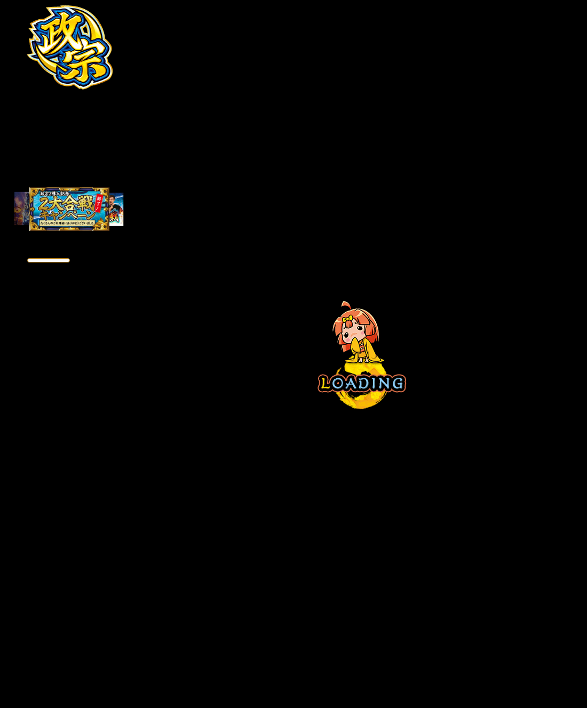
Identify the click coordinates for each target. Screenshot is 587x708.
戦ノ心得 (101, 163)
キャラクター (37, 163)
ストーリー (37, 135)
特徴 (37, 108)
